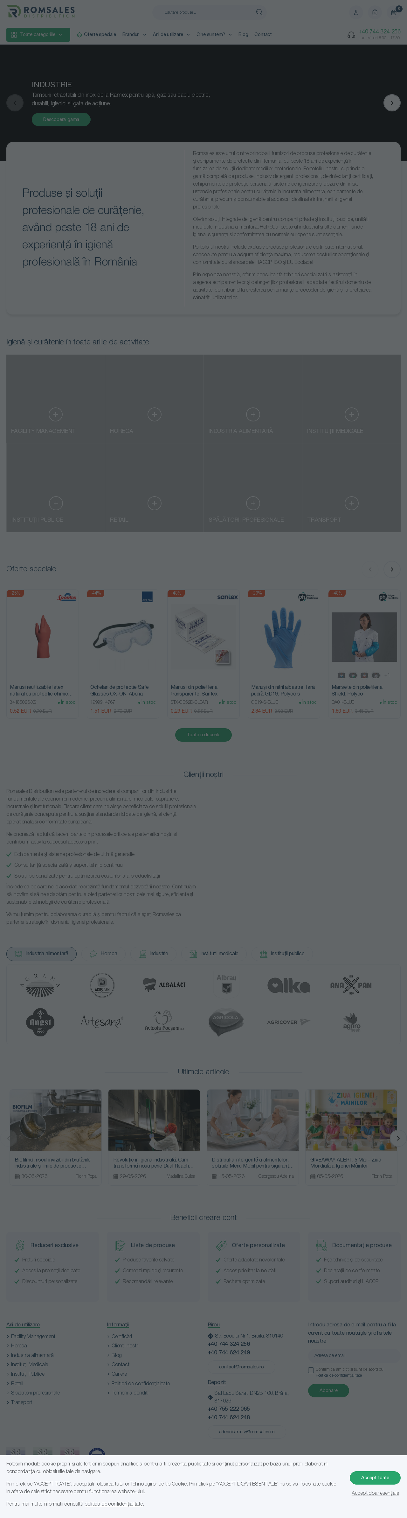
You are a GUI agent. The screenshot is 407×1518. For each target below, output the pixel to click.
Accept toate (375, 1478)
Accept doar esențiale (375, 1493)
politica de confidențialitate (114, 1504)
